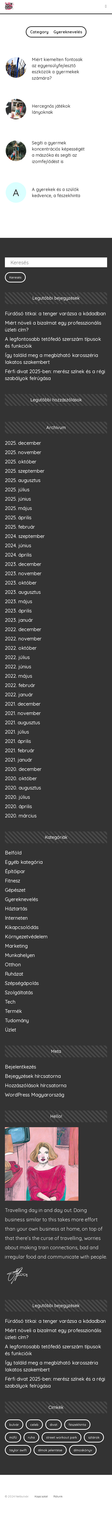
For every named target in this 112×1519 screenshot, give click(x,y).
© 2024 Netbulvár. (17, 1496)
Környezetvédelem (26, 936)
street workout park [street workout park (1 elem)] (61, 1437)
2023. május (18, 601)
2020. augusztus (23, 788)
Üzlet (10, 1030)
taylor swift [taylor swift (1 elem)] (18, 1450)
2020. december (23, 769)
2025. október (21, 462)
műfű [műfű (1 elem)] (13, 1437)
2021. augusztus (22, 722)
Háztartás (16, 909)
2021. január (18, 760)
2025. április (18, 517)
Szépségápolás (22, 983)
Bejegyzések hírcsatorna (33, 1076)
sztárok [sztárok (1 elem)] (94, 1437)
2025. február (20, 527)
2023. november (23, 573)
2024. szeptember (25, 536)
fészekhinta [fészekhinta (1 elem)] (77, 1425)
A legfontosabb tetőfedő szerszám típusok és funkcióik (53, 342)
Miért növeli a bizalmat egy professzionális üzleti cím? (53, 326)
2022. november (23, 639)
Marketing (16, 946)
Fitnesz (12, 881)
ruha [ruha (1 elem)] (31, 1437)
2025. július (17, 489)
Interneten (16, 918)
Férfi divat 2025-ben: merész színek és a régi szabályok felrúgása (55, 374)
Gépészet (15, 890)
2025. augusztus (22, 480)
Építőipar (15, 871)
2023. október (21, 583)
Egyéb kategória (24, 862)
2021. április (18, 741)
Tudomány (17, 1020)
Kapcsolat (41, 1496)
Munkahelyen (20, 955)
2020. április (18, 806)
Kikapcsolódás (21, 927)
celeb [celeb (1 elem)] (34, 1425)
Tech (10, 1002)
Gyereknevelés (21, 899)
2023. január (19, 620)
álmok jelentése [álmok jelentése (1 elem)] (50, 1450)
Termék (13, 1011)
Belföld (13, 853)
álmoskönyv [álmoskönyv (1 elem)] (83, 1450)
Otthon (13, 964)
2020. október (21, 778)
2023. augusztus (23, 592)
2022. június (18, 667)
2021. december (23, 704)
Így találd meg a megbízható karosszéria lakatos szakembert (51, 358)
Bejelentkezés (20, 1067)
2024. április (18, 555)
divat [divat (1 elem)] (53, 1425)
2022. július (17, 657)
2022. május (18, 676)
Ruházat (14, 974)
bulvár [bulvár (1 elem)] (14, 1425)
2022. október (21, 648)
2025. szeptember (25, 471)
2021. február (20, 750)
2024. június (18, 545)
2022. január (19, 694)
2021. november (23, 713)
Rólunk (58, 1496)
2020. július (17, 797)
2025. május (18, 508)
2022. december (23, 629)
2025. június (18, 499)
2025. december (23, 443)
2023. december (23, 564)
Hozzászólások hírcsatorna (35, 1085)
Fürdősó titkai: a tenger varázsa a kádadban (55, 313)
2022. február (20, 685)
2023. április (18, 611)
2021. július (17, 732)
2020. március (21, 816)
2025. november (23, 452)
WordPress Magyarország (34, 1095)
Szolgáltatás (19, 992)
